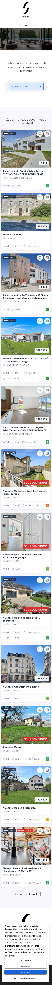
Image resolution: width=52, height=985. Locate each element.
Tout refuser (25, 966)
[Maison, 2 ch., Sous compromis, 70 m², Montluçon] (26, 479)
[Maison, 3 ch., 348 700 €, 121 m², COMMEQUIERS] (26, 857)
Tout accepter (25, 972)
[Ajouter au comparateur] (47, 134)
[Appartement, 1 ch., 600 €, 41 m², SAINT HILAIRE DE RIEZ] (26, 283)
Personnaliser (25, 960)
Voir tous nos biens (25, 894)
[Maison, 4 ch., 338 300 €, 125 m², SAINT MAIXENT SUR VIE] (26, 350)
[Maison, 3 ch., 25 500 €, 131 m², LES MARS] (26, 221)
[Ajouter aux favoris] (40, 134)
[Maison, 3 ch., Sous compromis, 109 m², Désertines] (26, 609)
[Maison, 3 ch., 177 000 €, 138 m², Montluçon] (26, 794)
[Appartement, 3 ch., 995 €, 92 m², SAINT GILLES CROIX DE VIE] (26, 160)
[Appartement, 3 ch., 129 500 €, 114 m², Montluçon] (26, 673)
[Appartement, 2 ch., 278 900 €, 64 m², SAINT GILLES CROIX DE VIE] (26, 416)
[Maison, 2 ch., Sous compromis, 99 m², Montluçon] (26, 734)
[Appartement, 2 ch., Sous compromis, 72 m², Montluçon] (26, 543)
